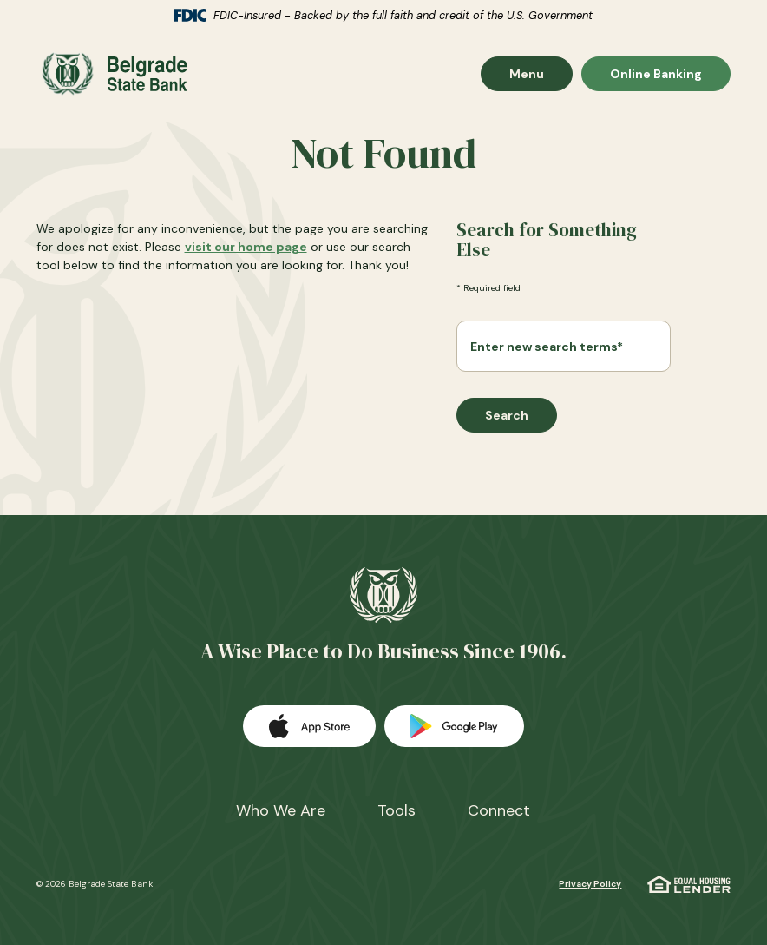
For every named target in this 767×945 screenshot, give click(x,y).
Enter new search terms (546, 346)
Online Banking (655, 73)
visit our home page (246, 246)
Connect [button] (499, 810)
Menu (540, 73)
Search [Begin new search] (506, 415)
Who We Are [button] (280, 810)
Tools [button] (396, 810)
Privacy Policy (590, 883)
